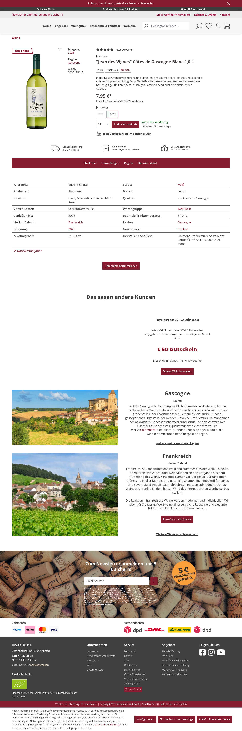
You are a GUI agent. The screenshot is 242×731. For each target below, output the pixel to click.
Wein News (167, 655)
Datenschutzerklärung (101, 604)
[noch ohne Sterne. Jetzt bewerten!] (115, 50)
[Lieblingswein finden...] (169, 26)
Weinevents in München (174, 674)
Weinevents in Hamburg (174, 669)
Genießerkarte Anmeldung (175, 665)
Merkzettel (129, 651)
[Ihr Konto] (218, 26)
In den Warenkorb (125, 124)
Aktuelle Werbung (171, 651)
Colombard (148, 430)
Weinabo (129, 26)
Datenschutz (130, 665)
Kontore (225, 14)
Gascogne (74, 62)
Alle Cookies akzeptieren (214, 719)
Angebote (61, 26)
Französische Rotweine (177, 519)
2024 (102, 115)
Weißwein (184, 209)
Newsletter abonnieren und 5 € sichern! (37, 14)
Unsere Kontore (95, 669)
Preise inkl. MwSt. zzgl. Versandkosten (125, 101)
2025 (71, 52)
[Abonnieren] (154, 581)
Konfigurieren (145, 719)
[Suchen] (146, 26)
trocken (183, 229)
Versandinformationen (136, 679)
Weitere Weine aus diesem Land (177, 534)
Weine (46, 26)
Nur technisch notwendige (176, 719)
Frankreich (75, 222)
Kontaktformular (39, 664)
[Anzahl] (103, 124)
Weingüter (78, 26)
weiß (181, 185)
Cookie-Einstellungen (135, 674)
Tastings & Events (205, 14)
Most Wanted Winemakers (173, 14)
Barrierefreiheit (132, 669)
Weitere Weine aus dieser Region (177, 443)
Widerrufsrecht (133, 689)
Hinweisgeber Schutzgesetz (101, 655)
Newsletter (92, 660)
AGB (126, 660)
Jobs (89, 665)
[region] (36, 92)
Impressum (92, 651)
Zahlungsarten (131, 683)
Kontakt (128, 655)
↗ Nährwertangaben (28, 251)
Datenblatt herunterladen (121, 266)
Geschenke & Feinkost (104, 26)
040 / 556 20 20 (22, 656)
